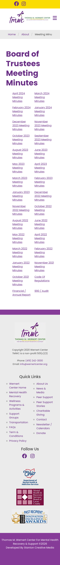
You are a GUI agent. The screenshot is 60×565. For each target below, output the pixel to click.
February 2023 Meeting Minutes (44, 182)
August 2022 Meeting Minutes (20, 224)
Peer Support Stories (44, 404)
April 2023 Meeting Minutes (41, 167)
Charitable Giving (43, 413)
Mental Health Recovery (18, 394)
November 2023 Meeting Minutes (43, 125)
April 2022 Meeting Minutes (41, 238)
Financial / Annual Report (21, 293)
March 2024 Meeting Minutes (42, 97)
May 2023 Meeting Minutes (18, 167)
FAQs (12, 427)
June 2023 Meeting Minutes (41, 153)
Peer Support (44, 397)
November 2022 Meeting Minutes (20, 210)
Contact (41, 419)
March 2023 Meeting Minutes (19, 182)
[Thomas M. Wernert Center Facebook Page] (17, 4)
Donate (41, 433)
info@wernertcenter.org (33, 364)
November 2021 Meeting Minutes (44, 266)
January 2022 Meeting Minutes (21, 266)
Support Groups (14, 415)
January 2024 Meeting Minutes (43, 111)
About (25, 34)
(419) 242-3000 (34, 360)
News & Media (41, 390)
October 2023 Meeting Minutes (21, 139)
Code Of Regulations (42, 278)
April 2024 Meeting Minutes (18, 97)
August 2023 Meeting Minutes (20, 153)
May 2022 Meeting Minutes (18, 238)
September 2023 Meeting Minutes (43, 139)
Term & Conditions (16, 434)
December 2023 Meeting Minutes (21, 125)
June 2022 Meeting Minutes (41, 224)
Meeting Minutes (45, 34)
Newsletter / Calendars (44, 426)
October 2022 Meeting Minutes (43, 210)
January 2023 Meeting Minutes (21, 196)
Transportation (18, 422)
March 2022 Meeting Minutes (19, 252)
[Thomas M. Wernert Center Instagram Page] (24, 4)
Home (12, 34)
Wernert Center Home (17, 385)
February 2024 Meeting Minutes (21, 111)
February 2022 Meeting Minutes (44, 252)
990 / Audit (42, 291)
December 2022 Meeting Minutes (43, 196)
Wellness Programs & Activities (16, 405)
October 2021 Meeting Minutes (20, 280)
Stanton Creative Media (39, 547)
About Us (42, 384)
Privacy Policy (18, 441)
